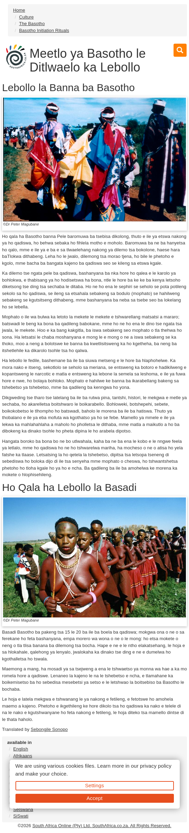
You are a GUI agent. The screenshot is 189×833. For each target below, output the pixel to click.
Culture (26, 17)
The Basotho (32, 23)
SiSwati (20, 816)
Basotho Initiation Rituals (44, 30)
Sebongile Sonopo (49, 729)
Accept (94, 798)
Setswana (23, 809)
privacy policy (155, 766)
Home (19, 10)
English (20, 749)
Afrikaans (22, 755)
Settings (94, 785)
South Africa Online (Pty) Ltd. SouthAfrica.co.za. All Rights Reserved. (101, 825)
